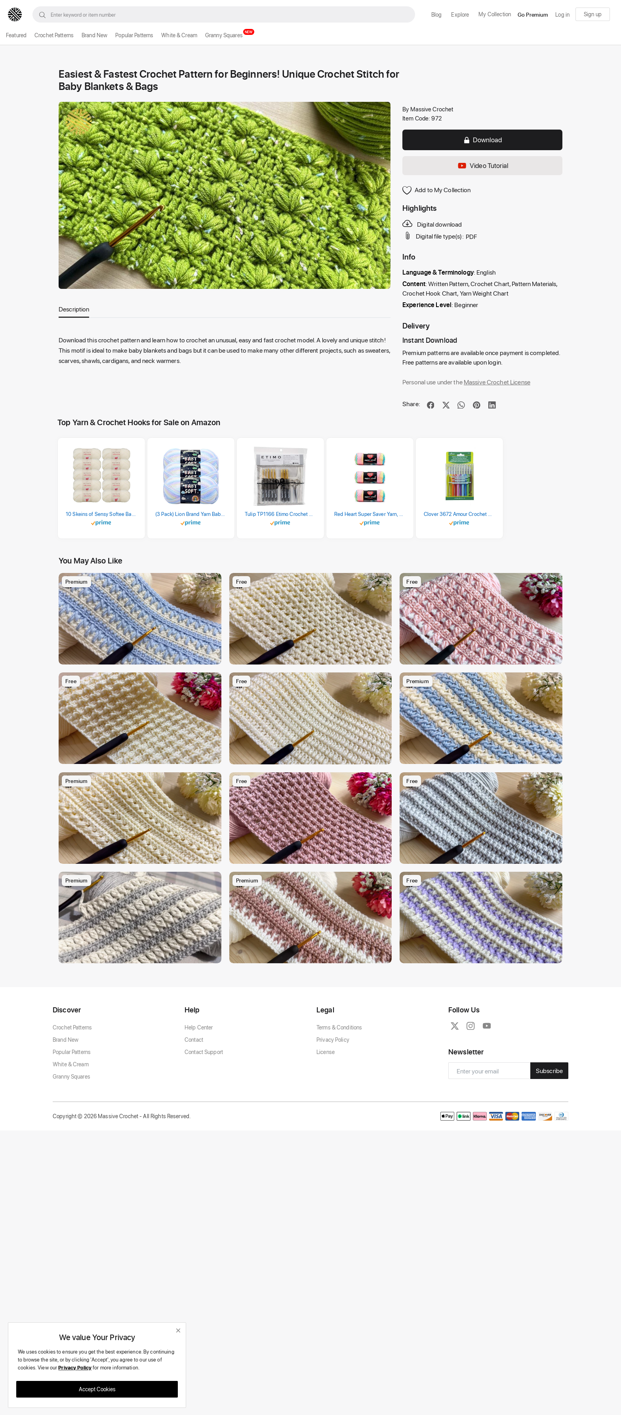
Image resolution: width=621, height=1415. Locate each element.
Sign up (593, 14)
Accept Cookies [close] (97, 1389)
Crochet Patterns (54, 35)
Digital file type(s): (434, 235)
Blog (436, 14)
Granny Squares (224, 35)
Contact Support (204, 1123)
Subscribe (549, 1142)
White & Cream (179, 35)
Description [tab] (74, 309)
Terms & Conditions (339, 1098)
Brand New (94, 35)
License (325, 1123)
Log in (562, 14)
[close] (178, 1330)
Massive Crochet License (497, 382)
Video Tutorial (482, 166)
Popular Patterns (134, 35)
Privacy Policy (332, 1110)
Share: (411, 403)
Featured (16, 35)
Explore (460, 14)
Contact (194, 1110)
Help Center (199, 1098)
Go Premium (533, 14)
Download (482, 139)
